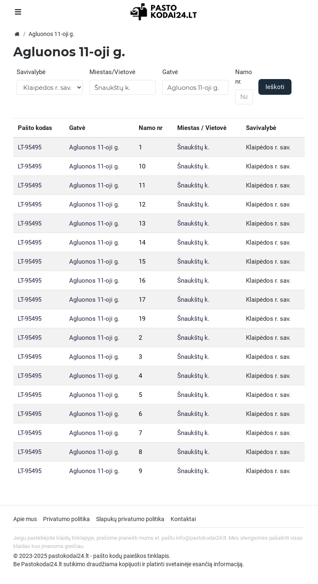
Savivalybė (31, 72)
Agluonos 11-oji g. (94, 147)
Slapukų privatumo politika (130, 519)
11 (142, 185)
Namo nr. (243, 76)
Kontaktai (183, 519)
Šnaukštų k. (193, 147)
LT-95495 (29, 147)
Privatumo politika (66, 519)
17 (142, 299)
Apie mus (25, 519)
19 (142, 318)
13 (142, 223)
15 (142, 261)
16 (142, 280)
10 (142, 166)
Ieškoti (274, 87)
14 (142, 242)
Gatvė (170, 72)
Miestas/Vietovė (112, 72)
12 (142, 204)
